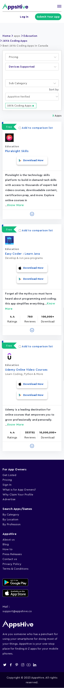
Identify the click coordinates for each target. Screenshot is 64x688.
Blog (6, 544)
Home (6, 36)
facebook (11, 665)
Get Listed (9, 475)
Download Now (33, 160)
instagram (22, 665)
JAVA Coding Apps (15, 40)
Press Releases (12, 554)
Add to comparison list (36, 127)
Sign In (7, 484)
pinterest (17, 665)
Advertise (9, 499)
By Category (11, 514)
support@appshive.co (17, 611)
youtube (28, 665)
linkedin (34, 665)
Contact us (10, 559)
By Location (10, 519)
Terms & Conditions (15, 568)
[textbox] (15, 57)
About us (9, 539)
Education (30, 36)
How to (7, 549)
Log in (24, 16)
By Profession (12, 524)
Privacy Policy (12, 564)
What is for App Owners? (19, 489)
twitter (5, 665)
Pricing (7, 479)
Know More (15, 205)
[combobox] (32, 57)
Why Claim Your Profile (18, 494)
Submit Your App (48, 16)
